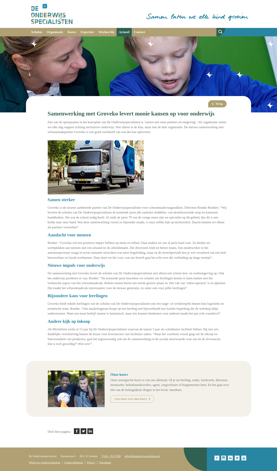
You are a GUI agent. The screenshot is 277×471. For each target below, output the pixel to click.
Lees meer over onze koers (130, 398)
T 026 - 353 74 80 (111, 456)
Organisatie (55, 32)
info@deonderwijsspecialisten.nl (142, 456)
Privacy (91, 462)
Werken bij (106, 32)
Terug (219, 103)
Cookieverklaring (73, 462)
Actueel (124, 32)
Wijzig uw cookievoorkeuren (44, 462)
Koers (72, 32)
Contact (139, 32)
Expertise (87, 32)
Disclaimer (105, 462)
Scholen (36, 32)
